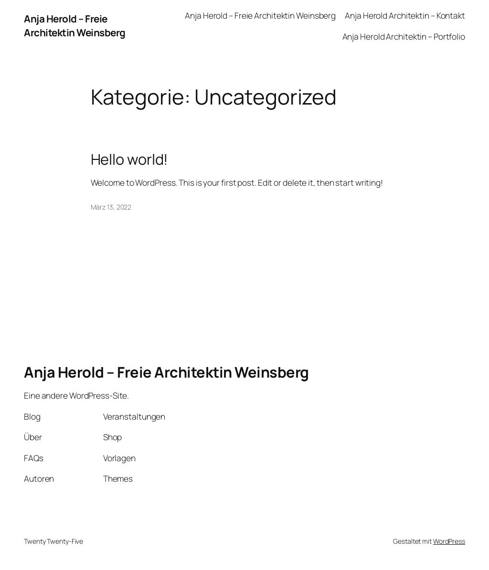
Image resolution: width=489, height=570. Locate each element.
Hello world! (130, 159)
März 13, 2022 (111, 206)
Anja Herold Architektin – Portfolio (404, 36)
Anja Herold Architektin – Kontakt (405, 15)
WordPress (449, 541)
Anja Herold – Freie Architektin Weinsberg (75, 25)
